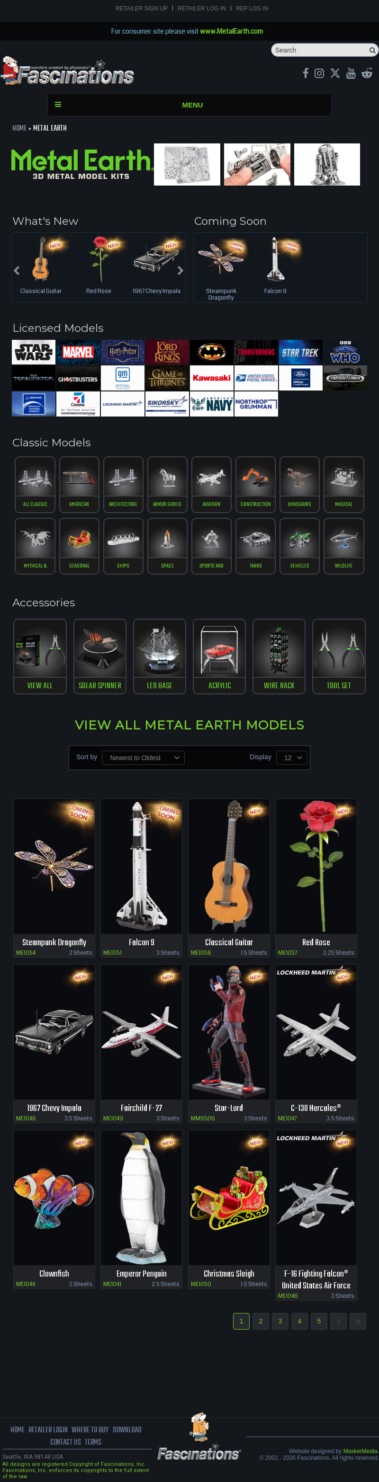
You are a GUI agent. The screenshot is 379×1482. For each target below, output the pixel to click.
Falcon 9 (275, 291)
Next (338, 1321)
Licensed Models (57, 328)
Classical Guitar (41, 291)
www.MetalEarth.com (231, 31)
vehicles (299, 566)
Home (19, 129)
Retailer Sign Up (142, 8)
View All (40, 686)
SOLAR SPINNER (100, 686)
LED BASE (159, 686)
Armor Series (167, 504)
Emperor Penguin (142, 1274)
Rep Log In (252, 8)
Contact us (65, 1443)
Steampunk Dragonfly (221, 295)
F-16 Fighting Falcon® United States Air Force (316, 1280)
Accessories (43, 602)
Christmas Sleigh (229, 1274)
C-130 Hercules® (316, 1109)
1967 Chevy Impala (156, 291)
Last (358, 1321)
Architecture (123, 504)
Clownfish (54, 1274)
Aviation (211, 504)
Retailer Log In (202, 8)
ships (123, 566)
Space (167, 566)
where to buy (90, 1430)
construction (256, 504)
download (127, 1430)
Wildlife (343, 566)
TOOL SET (339, 686)
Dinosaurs (299, 504)
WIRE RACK (279, 686)
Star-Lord (229, 1109)
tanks (256, 566)
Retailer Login (48, 1430)
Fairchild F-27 (141, 1109)
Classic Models (51, 442)
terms (93, 1443)
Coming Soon (230, 221)
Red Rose (98, 291)
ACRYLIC (219, 686)
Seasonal (79, 566)
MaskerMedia (360, 1451)
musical (343, 504)
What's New (45, 221)
